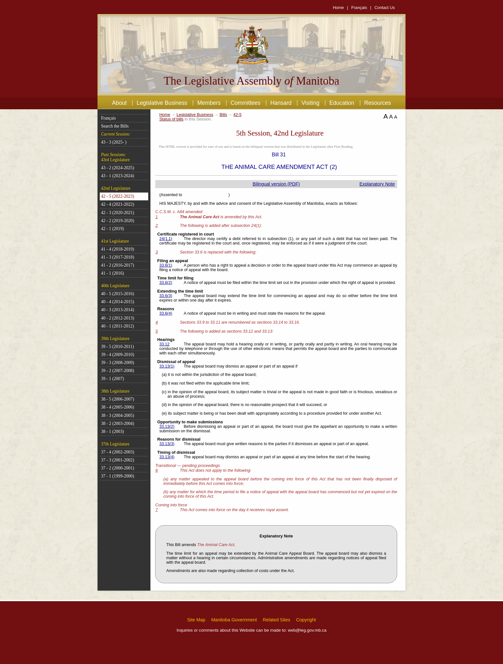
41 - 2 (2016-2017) (117, 265)
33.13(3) (167, 444)
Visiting (311, 103)
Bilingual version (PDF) (276, 184)
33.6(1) (165, 265)
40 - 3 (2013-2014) (117, 309)
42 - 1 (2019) (112, 228)
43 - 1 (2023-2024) (117, 175)
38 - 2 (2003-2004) (117, 423)
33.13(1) (167, 366)
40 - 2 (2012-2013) (117, 318)
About (119, 103)
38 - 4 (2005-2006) (117, 407)
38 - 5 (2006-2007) (117, 399)
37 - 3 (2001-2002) (117, 460)
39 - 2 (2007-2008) (117, 370)
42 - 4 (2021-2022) (117, 204)
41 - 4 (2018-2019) (117, 249)
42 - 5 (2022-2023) (117, 196)
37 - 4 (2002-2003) (117, 452)
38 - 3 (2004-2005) (117, 415)
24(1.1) (165, 239)
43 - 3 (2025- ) (113, 142)
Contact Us (384, 7)
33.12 (164, 344)
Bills (223, 114)
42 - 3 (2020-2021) (117, 212)
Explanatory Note (377, 184)
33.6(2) (165, 282)
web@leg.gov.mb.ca (307, 630)
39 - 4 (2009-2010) (117, 354)
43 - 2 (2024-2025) (117, 167)
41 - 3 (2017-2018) (117, 257)
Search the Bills (115, 126)
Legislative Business (162, 103)
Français (359, 7)
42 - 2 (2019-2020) (117, 220)
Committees (245, 103)
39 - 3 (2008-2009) (117, 362)
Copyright (306, 619)
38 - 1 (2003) (112, 431)
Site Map (196, 619)
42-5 (237, 114)
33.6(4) (165, 313)
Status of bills (171, 119)
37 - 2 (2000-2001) (117, 468)
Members (209, 103)
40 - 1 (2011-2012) (117, 326)
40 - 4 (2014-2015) (117, 301)
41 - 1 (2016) (112, 273)
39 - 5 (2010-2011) (117, 346)
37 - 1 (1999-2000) (117, 476)
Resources (377, 103)
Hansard (281, 103)
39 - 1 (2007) (112, 378)
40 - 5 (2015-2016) (117, 293)
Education (341, 103)
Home (338, 7)
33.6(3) (165, 296)
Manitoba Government (234, 619)
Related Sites (276, 619)
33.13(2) (167, 426)
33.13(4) (167, 457)
